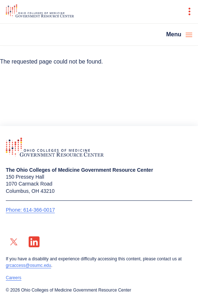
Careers (13, 277)
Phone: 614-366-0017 (30, 210)
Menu (173, 34)
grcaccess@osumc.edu (28, 265)
